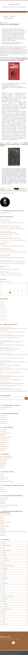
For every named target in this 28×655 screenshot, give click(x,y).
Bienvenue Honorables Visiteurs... (16, 383)
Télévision (4, 619)
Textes (3, 621)
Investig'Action (3, 529)
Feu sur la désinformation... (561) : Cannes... (10, 238)
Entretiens (4, 576)
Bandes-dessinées (6, 545)
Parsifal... (2, 267)
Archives (4, 543)
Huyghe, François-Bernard (5, 436)
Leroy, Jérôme (3, 429)
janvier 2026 (2, 308)
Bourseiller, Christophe (5, 433)
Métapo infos (14, 4)
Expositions (4, 578)
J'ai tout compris (3, 463)
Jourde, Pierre (3, 449)
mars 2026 (2, 304)
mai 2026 (2, 301)
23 (25, 290)
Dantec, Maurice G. (4, 442)
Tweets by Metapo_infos (5, 212)
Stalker (1, 487)
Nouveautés (5, 604)
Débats (3, 563)
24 (2, 292)
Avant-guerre (3, 535)
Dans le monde (5, 560)
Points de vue (5, 606)
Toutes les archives (4, 320)
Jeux (3, 588)
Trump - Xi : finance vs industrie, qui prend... (10, 273)
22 (21, 290)
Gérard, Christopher (4, 446)
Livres (12, 190)
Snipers (4, 614)
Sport (3, 616)
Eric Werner (2, 409)
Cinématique (3, 489)
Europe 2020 (3, 503)
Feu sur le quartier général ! (6, 456)
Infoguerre (2, 520)
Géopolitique (5, 583)
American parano (4, 507)
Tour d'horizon (5, 624)
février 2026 (2, 306)
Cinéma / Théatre (6, 550)
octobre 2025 (3, 314)
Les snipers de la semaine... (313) (8, 232)
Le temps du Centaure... (6, 220)
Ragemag (2, 465)
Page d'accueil (12, 16)
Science (4, 611)
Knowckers (2, 533)
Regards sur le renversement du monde (9, 505)
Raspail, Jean (3, 444)
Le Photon (2, 479)
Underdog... (3, 244)
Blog (3, 548)
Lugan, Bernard (3, 440)
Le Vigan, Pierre (3, 448)
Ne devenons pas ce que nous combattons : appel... (13, 261)
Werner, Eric (3, 435)
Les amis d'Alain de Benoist (6, 407)
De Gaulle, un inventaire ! (8, 18)
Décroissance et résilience (8, 565)
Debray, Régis (3, 431)
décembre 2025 (3, 310)
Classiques (4, 555)
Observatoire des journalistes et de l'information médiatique (13, 531)
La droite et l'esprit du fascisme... (12, 348)
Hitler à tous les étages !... (10, 24)
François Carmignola (5, 354)
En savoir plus (16, 654)
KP (0, 348)
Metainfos (2, 467)
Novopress (2, 518)
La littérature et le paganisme (6, 481)
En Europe (4, 573)
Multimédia (4, 598)
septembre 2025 (3, 315)
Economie (4, 571)
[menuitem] (6, 16)
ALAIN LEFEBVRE (4, 328)
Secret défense (3, 421)
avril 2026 (2, 302)
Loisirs (3, 593)
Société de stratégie (4, 419)
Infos (3, 586)
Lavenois (2, 341)
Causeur (2, 524)
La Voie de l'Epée (4, 423)
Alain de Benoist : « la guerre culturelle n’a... (11, 226)
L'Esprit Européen (4, 499)
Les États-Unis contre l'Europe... (14, 389)
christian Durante (4, 335)
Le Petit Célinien (3, 491)
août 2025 (2, 317)
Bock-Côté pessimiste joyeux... (7, 250)
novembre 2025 (3, 312)
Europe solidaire (3, 497)
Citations (4, 553)
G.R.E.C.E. (2, 473)
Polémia (2, 516)
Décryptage (4, 568)
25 (6, 292)
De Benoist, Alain (4, 438)
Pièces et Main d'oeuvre (5, 522)
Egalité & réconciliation (5, 458)
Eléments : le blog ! (4, 477)
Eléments (2, 475)
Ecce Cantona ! (6, 16)
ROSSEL (2, 389)
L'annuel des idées (4, 526)
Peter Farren (3, 369)
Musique (4, 601)
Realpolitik (2, 501)
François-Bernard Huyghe (5, 514)
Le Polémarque (3, 417)
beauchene (3, 383)
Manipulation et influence (8, 596)
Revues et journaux (6, 609)
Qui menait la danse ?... (5, 255)
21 (17, 290)
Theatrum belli (3, 415)
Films (3, 581)
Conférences (5, 558)
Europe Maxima (3, 460)
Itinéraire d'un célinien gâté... (17, 335)
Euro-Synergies (3, 461)
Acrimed (2, 527)
